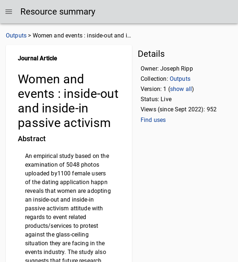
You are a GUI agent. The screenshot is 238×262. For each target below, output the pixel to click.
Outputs (16, 35)
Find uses (153, 119)
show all (181, 89)
